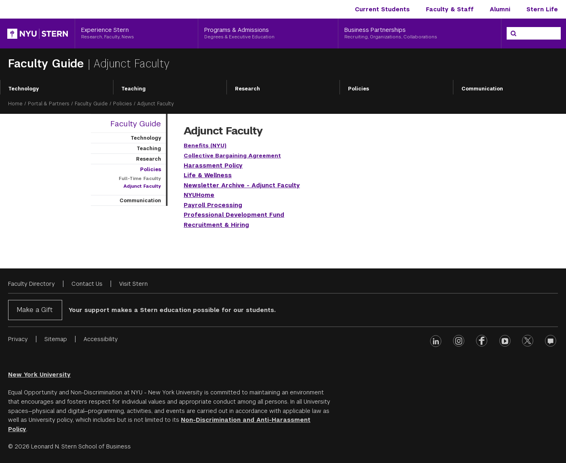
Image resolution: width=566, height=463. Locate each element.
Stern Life (542, 9)
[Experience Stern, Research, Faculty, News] (136, 33)
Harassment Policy (213, 165)
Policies (358, 89)
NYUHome (199, 195)
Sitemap (55, 339)
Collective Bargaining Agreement (232, 155)
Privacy (18, 339)
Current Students (382, 9)
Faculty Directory (31, 283)
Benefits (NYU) (205, 145)
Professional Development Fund (234, 214)
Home (15, 104)
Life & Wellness (208, 175)
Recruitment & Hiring (216, 224)
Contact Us (87, 283)
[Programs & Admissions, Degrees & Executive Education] (268, 33)
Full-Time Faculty (140, 178)
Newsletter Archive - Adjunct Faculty (242, 185)
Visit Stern (133, 283)
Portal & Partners (48, 104)
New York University (39, 374)
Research (247, 89)
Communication (140, 200)
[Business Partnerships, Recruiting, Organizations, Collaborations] (419, 33)
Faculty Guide (48, 64)
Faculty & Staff (450, 9)
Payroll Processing (213, 205)
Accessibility (101, 339)
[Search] (513, 33)
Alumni (500, 9)
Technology (23, 89)
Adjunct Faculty (142, 186)
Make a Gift (34, 310)
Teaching (134, 89)
